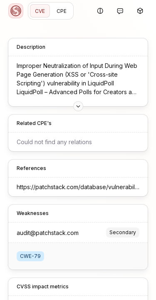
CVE (40, 11)
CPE (62, 11)
